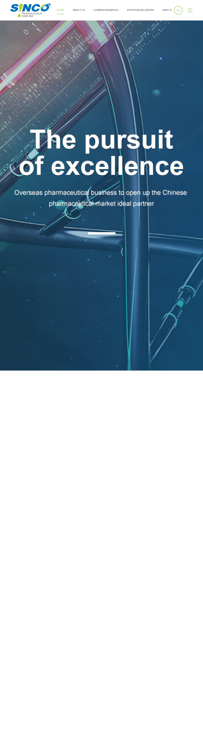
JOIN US (167, 10)
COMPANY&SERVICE (106, 10)
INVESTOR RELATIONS (140, 10)
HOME (60, 10)
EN (178, 10)
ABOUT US (79, 10)
